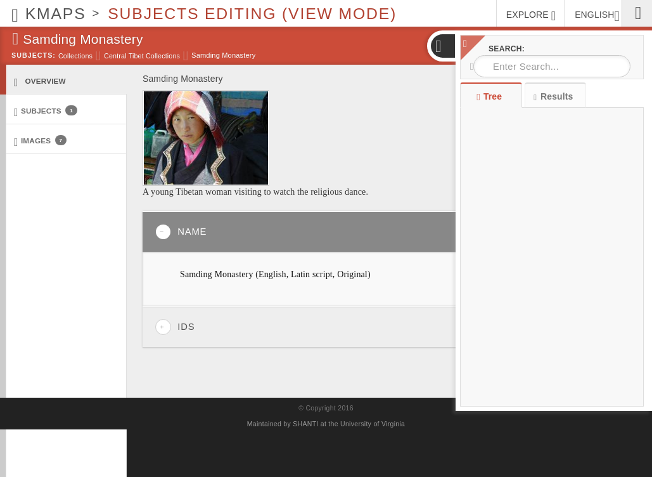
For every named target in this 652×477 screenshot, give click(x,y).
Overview (40, 81)
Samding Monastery (223, 55)
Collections (75, 56)
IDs (175, 327)
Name (181, 232)
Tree (491, 96)
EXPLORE (531, 16)
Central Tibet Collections (142, 56)
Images (40, 141)
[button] (442, 46)
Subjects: (33, 55)
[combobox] (551, 66)
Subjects (45, 111)
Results (553, 96)
